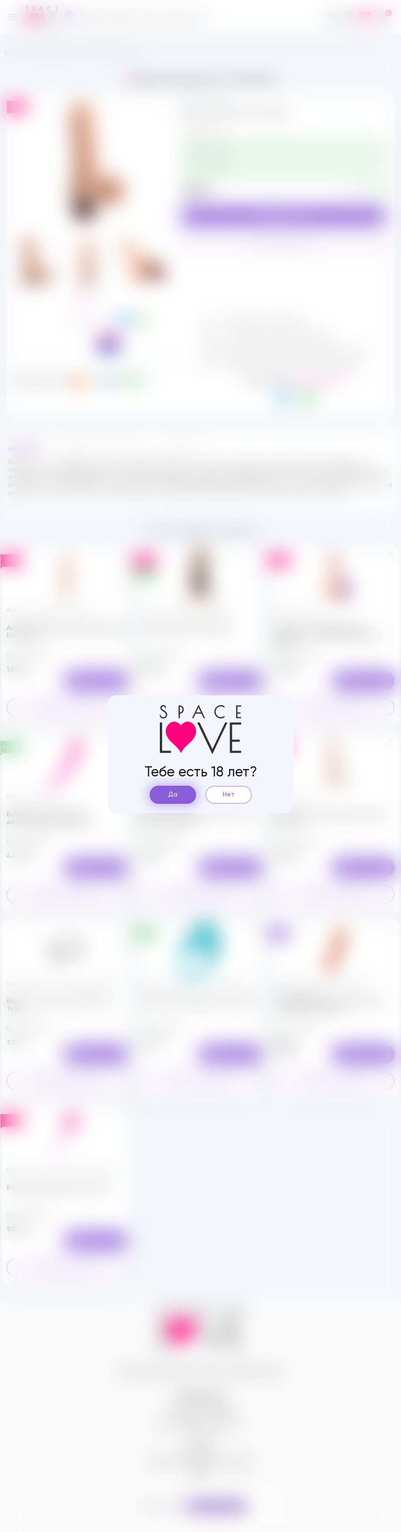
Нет (229, 794)
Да (172, 794)
